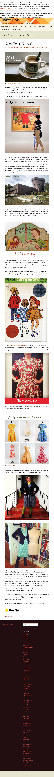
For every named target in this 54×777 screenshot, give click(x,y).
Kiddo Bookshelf (26, 666)
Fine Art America (12, 154)
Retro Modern (27, 697)
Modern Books (27, 668)
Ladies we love (26, 704)
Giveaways (25, 656)
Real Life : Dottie (18, 47)
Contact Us (23, 26)
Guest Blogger (26, 659)
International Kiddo (27, 663)
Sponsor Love (26, 728)
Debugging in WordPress (6, 8)
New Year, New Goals (22, 44)
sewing (14, 48)
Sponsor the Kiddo (5, 29)
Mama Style (25, 709)
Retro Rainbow (26, 721)
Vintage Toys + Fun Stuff (28, 760)
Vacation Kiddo (26, 741)
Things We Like (26, 734)
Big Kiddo (26, 688)
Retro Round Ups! (26, 725)
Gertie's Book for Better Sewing (32, 47)
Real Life (24, 714)
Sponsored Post (26, 730)
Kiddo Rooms (26, 681)
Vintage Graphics (26, 746)
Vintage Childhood (27, 744)
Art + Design (25, 636)
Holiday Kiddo (26, 661)
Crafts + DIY (25, 645)
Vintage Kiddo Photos (27, 748)
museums (42, 47)
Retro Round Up (26, 723)
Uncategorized (26, 739)
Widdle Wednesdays (27, 765)
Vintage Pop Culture (27, 758)
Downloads (25, 652)
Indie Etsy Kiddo (27, 695)
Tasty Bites (25, 732)
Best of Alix (26, 640)
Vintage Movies (26, 753)
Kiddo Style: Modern (27, 684)
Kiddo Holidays (26, 677)
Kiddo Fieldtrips (26, 675)
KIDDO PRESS (32, 26)
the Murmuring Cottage (14, 83)
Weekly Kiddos (26, 762)
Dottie (20, 48)
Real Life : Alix (26, 716)
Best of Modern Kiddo (27, 639)
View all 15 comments (10, 616)
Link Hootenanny (26, 707)
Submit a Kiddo (16, 29)
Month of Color (26, 711)
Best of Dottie (27, 643)
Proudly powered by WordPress (27, 774)
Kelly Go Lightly (12, 465)
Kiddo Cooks (25, 672)
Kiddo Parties (26, 679)
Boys (25, 690)
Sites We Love (42, 26)
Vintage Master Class (27, 751)
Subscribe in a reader (8, 624)
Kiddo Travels (26, 702)
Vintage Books (27, 670)
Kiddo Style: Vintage (27, 700)
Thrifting (24, 737)
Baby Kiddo (26, 686)
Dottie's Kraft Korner (28, 647)
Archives (15, 26)
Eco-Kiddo (26, 693)
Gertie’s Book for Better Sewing (18, 345)
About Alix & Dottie (5, 26)
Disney (24, 649)
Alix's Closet (25, 634)
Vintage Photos (26, 755)
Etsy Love (25, 654)
